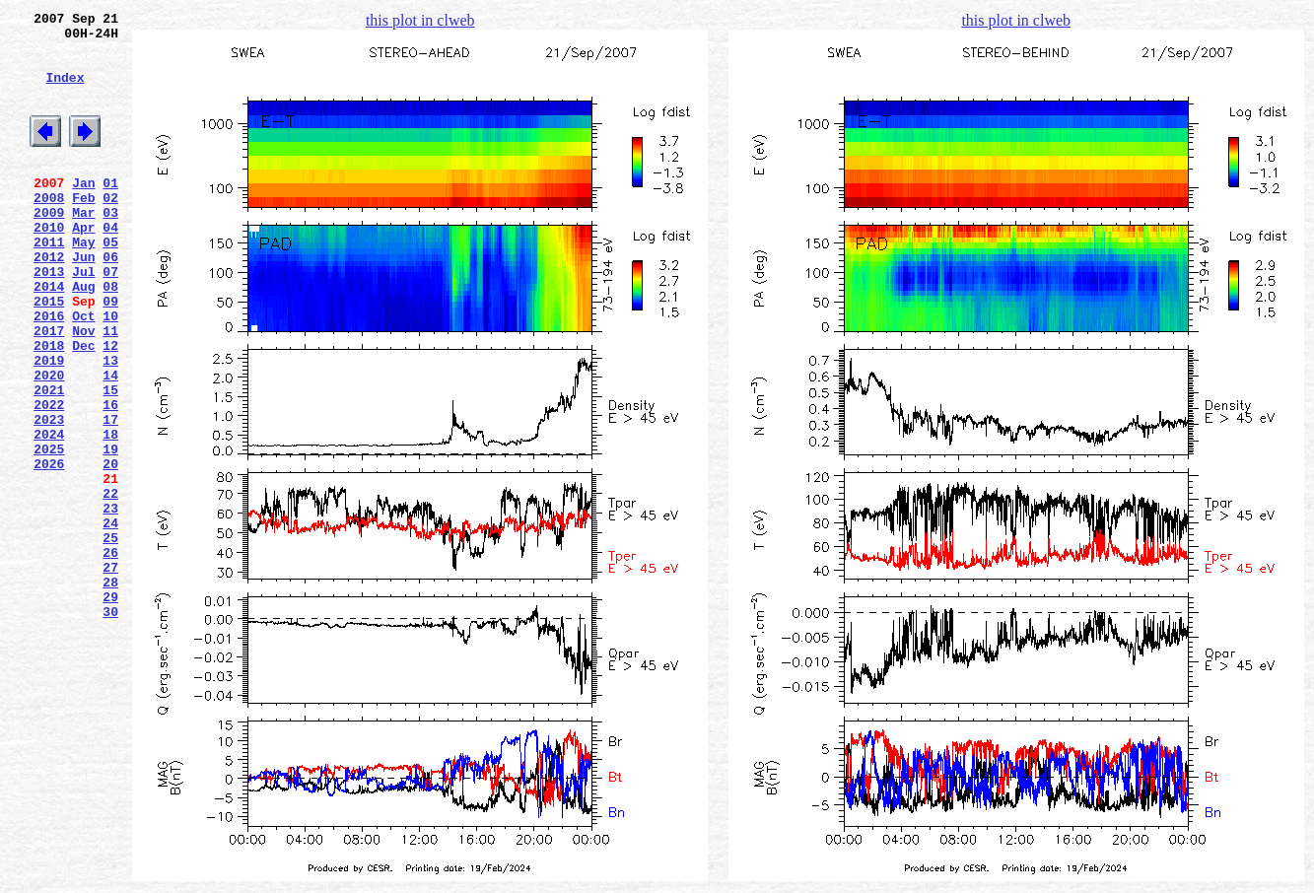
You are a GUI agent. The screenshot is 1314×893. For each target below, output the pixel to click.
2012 (49, 300)
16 (110, 478)
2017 (49, 389)
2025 (49, 531)
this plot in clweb (420, 20)
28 (110, 691)
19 (110, 531)
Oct (83, 371)
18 (110, 513)
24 (110, 620)
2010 (49, 265)
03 (110, 247)
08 (110, 336)
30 (110, 726)
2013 (49, 318)
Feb (83, 230)
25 (110, 638)
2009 (49, 247)
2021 (49, 460)
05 (110, 283)
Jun (83, 300)
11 (110, 389)
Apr (83, 265)
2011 (49, 283)
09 (110, 354)
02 (110, 230)
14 (110, 442)
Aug (83, 336)
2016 (49, 371)
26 (110, 655)
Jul (83, 318)
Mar (83, 247)
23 (110, 602)
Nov (83, 389)
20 (110, 549)
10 (110, 371)
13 (110, 425)
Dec (83, 407)
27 (110, 673)
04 (110, 265)
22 (110, 584)
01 (110, 212)
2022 (49, 478)
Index (64, 92)
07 (110, 318)
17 (110, 496)
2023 (49, 496)
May (83, 283)
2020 (49, 442)
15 (110, 460)
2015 (49, 354)
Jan (83, 212)
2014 (49, 336)
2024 (49, 513)
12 (110, 407)
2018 (49, 407)
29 (110, 709)
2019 (49, 425)
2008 (49, 230)
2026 (49, 549)
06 (110, 300)
